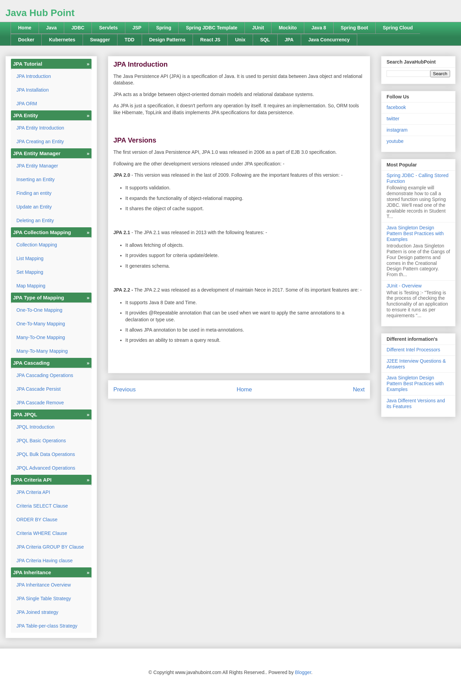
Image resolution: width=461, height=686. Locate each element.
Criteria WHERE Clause (41, 533)
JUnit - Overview (404, 285)
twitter (393, 118)
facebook (396, 107)
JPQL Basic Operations (41, 440)
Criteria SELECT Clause (42, 506)
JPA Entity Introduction (40, 128)
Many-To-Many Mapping (42, 351)
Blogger (303, 672)
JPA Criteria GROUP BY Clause (50, 547)
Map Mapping (30, 285)
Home (24, 27)
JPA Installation (32, 90)
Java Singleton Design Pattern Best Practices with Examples (415, 233)
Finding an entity (34, 193)
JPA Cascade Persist (38, 389)
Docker (26, 39)
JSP (136, 27)
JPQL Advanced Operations (45, 468)
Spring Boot (354, 27)
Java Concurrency (329, 39)
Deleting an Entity (35, 220)
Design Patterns (167, 39)
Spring (163, 27)
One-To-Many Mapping (40, 323)
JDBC (77, 27)
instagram (397, 130)
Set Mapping (29, 272)
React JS (210, 39)
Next (359, 389)
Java (51, 27)
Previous (124, 389)
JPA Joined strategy (37, 612)
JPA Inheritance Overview (43, 585)
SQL (265, 39)
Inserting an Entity (35, 179)
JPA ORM (26, 103)
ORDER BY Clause (36, 519)
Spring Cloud (398, 27)
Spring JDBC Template (211, 27)
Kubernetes (62, 39)
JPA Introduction (33, 76)
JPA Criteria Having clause (44, 560)
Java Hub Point (39, 13)
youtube (395, 141)
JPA (289, 39)
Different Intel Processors (413, 349)
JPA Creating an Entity (40, 141)
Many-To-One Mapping (40, 337)
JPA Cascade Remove (40, 402)
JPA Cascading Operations (44, 375)
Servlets (108, 27)
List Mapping (29, 258)
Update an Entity (34, 207)
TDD (130, 39)
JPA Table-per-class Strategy (46, 626)
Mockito (288, 27)
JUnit (258, 27)
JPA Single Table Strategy (43, 598)
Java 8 (318, 27)
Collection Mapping (36, 244)
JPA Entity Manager (37, 166)
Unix (240, 39)
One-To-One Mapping (39, 310)
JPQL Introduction (35, 427)
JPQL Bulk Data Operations (45, 454)
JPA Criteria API (33, 492)
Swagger (100, 39)
